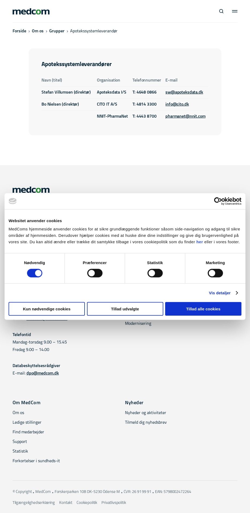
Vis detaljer (220, 292)
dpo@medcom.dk (42, 373)
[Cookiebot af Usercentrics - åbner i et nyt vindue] (218, 201)
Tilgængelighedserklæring (34, 503)
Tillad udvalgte (125, 309)
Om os (38, 31)
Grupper (57, 31)
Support (20, 442)
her (199, 242)
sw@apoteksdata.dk (184, 92)
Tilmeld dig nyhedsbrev (146, 423)
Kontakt (65, 503)
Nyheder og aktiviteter (145, 413)
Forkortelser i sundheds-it (36, 461)
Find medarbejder (28, 432)
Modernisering (138, 324)
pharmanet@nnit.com (185, 116)
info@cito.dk (177, 104)
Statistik (20, 451)
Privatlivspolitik (113, 503)
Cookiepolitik (87, 503)
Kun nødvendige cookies (47, 309)
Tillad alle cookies (203, 309)
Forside (19, 31)
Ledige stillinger (27, 423)
